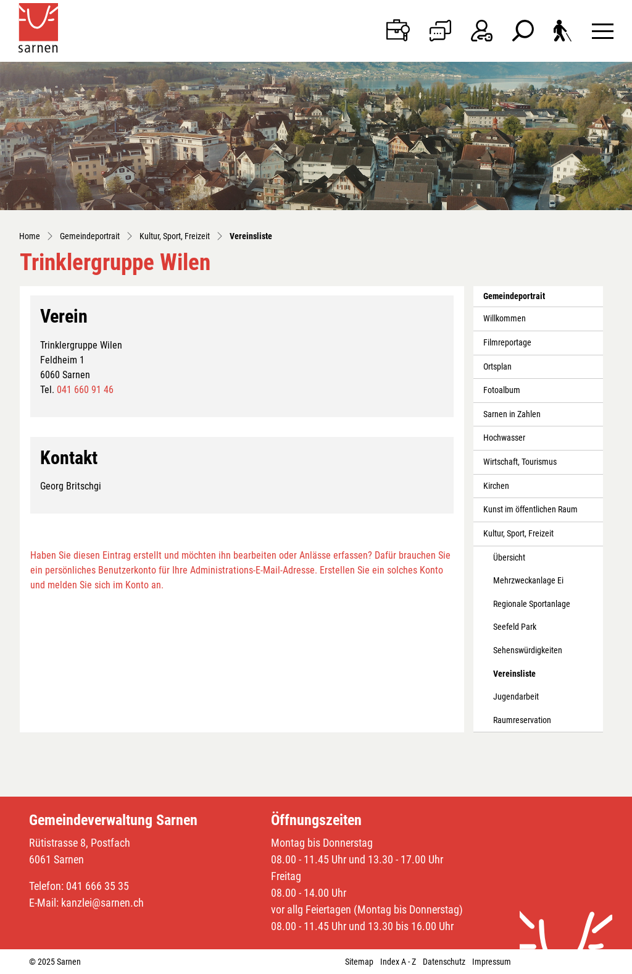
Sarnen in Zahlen (512, 414)
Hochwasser (504, 438)
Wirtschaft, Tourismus (520, 462)
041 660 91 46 (85, 390)
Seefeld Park (514, 627)
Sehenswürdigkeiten (527, 650)
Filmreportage (507, 342)
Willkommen (504, 318)
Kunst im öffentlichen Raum (530, 509)
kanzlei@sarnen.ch (102, 902)
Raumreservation (522, 720)
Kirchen (496, 486)
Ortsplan (497, 367)
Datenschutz (444, 962)
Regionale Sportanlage (531, 604)
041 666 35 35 (97, 885)
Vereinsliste (521, 677)
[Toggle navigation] (602, 30)
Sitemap (359, 962)
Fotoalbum (501, 390)
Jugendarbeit (516, 697)
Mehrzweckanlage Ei (528, 580)
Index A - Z (398, 962)
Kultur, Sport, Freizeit (518, 533)
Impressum (491, 962)
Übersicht (509, 558)
